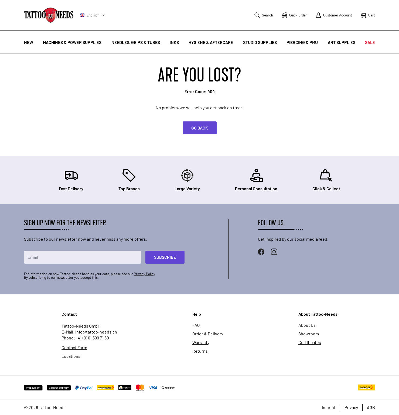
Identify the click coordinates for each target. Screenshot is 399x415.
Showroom (308, 334)
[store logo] (49, 15)
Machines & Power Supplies (72, 42)
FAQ (196, 325)
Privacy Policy (144, 274)
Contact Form (74, 347)
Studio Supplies (260, 42)
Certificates (309, 342)
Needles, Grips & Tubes (135, 42)
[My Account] (334, 15)
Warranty (200, 342)
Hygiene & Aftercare (211, 42)
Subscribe (165, 257)
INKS (174, 42)
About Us (307, 325)
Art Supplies (341, 42)
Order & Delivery (207, 334)
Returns (200, 351)
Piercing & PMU (302, 42)
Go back (199, 127)
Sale (370, 42)
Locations (71, 356)
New (28, 42)
